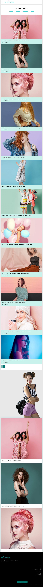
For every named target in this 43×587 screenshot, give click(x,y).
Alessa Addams (5, 42)
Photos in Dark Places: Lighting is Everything (13, 302)
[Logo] (10, 2)
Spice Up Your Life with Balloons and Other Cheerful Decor (17, 244)
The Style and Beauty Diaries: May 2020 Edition (13, 186)
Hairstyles (25, 11)
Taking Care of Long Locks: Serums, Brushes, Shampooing (16, 128)
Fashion (18, 11)
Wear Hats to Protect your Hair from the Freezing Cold (16, 331)
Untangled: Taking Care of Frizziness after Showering (16, 69)
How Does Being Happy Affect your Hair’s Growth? (14, 157)
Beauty (11, 11)
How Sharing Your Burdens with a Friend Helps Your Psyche (17, 215)
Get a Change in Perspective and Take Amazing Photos (15, 273)
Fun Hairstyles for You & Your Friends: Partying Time (15, 40)
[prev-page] (2, 366)
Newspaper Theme (26, 584)
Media (32, 11)
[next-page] (4, 366)
